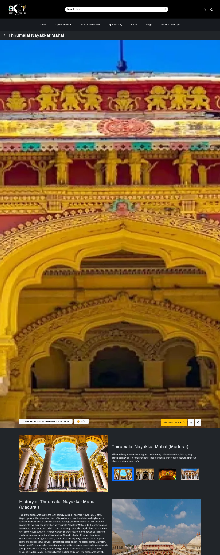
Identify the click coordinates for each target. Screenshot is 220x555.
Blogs (149, 24)
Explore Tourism (63, 24)
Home (43, 24)
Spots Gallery (115, 24)
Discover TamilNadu (90, 24)
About (134, 24)
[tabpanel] (63, 463)
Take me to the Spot (173, 422)
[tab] (123, 474)
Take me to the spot (170, 24)
